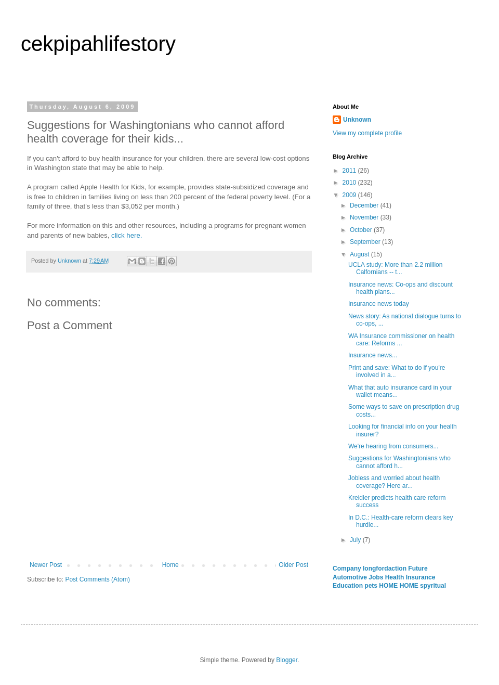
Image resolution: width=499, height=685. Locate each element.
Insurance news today (378, 303)
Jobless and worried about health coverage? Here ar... (394, 481)
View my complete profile (367, 133)
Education (348, 585)
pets (371, 585)
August (360, 254)
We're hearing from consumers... (393, 446)
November (365, 217)
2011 (350, 170)
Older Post (293, 564)
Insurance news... (372, 355)
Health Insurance (410, 577)
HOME (389, 585)
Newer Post (46, 564)
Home (170, 564)
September (366, 241)
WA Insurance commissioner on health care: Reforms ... (401, 339)
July (356, 540)
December (365, 205)
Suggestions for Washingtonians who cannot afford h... (399, 462)
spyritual (433, 585)
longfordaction (385, 568)
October (362, 230)
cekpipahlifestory (98, 43)
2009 (350, 195)
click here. (126, 235)
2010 (350, 182)
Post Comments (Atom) (97, 579)
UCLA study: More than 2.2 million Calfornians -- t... (395, 268)
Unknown (357, 119)
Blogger (286, 660)
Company (348, 568)
